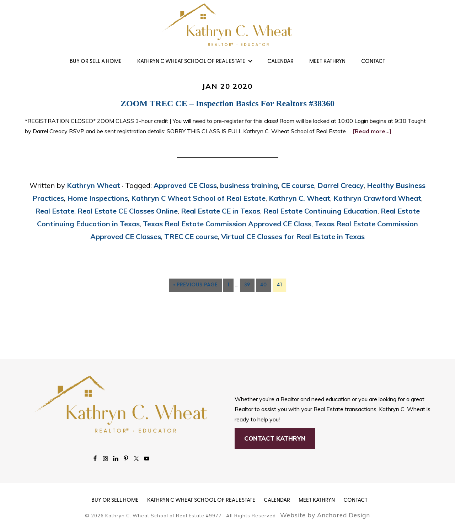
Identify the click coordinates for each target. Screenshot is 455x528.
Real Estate (54, 210)
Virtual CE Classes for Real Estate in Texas (293, 236)
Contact (355, 500)
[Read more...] (372, 131)
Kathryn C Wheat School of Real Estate (198, 198)
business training (249, 185)
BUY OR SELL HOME (115, 500)
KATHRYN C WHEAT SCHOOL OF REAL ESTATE (201, 500)
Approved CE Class (185, 185)
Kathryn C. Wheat (299, 198)
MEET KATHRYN (317, 500)
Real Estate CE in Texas (220, 210)
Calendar (277, 500)
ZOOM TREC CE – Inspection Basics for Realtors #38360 (227, 103)
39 (247, 284)
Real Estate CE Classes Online (127, 210)
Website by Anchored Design (325, 515)
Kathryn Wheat (227, 25)
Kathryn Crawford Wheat (377, 198)
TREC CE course (191, 236)
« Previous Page (195, 284)
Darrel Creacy (340, 185)
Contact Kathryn (275, 438)
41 (279, 284)
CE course (297, 185)
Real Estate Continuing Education (320, 210)
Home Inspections (97, 198)
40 (263, 284)
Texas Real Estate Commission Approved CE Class (227, 223)
